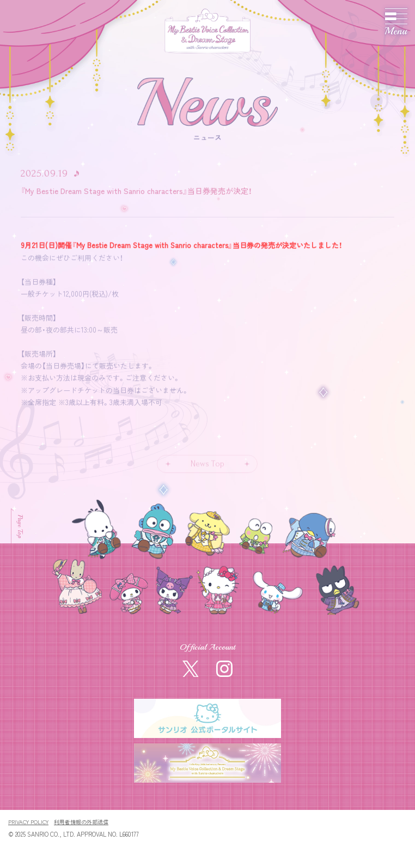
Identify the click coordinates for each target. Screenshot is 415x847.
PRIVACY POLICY (28, 822)
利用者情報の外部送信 (81, 822)
